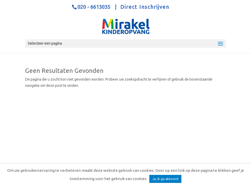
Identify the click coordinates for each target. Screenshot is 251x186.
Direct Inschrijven (144, 7)
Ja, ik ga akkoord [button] (165, 179)
